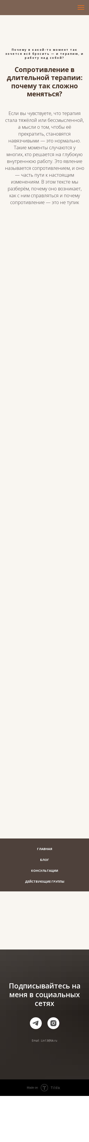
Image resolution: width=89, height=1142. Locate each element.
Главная (44, 849)
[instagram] (53, 1023)
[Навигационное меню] (81, 7)
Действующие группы (44, 881)
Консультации (44, 870)
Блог (44, 860)
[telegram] (36, 1023)
